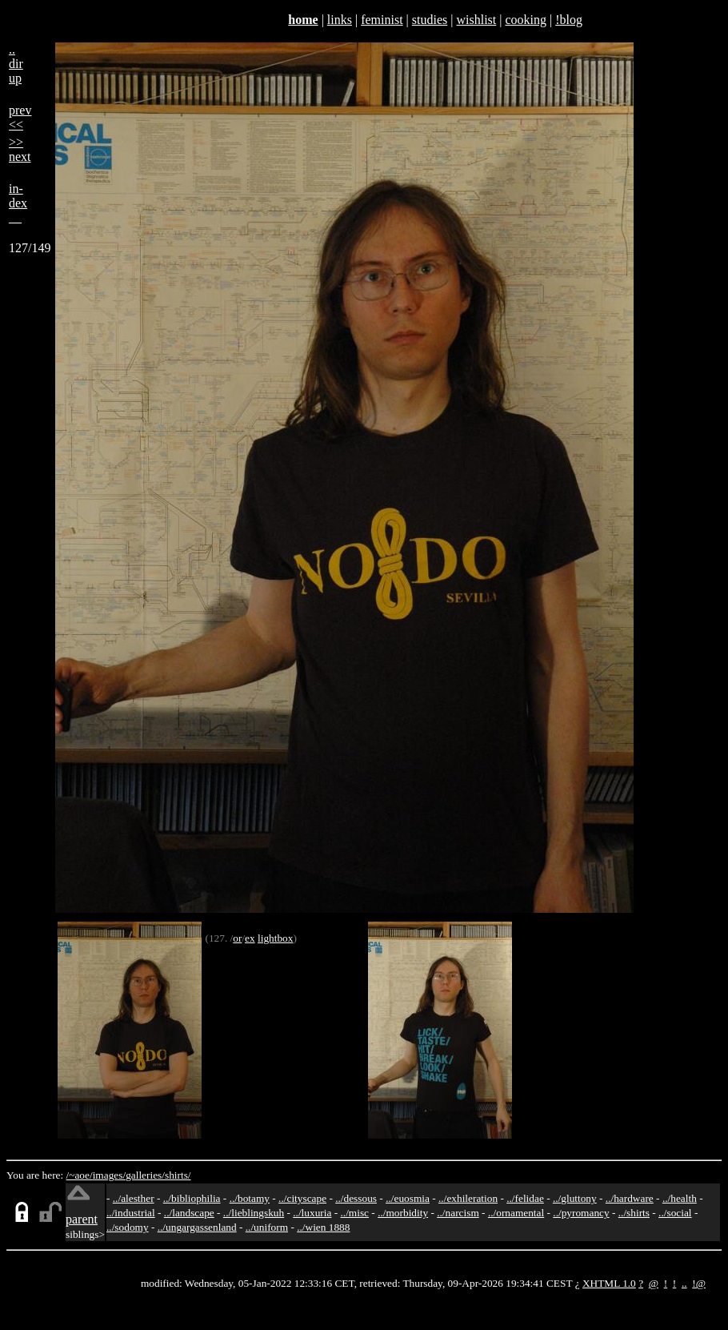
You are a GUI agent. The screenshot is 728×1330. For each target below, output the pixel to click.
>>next (20, 149)
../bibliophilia (192, 1198)
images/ (109, 1175)
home (303, 19)
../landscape (189, 1213)
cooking (525, 19)
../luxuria (312, 1213)
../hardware (630, 1198)
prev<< (20, 117)
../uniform (267, 1227)
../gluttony (575, 1198)
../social (674, 1213)
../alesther (133, 1198)
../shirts (634, 1213)
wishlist (476, 19)
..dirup (16, 63)
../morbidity (403, 1213)
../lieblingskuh (253, 1213)
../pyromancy (581, 1213)
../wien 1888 (323, 1227)
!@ (699, 1283)
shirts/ (178, 1175)
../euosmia (408, 1198)
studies (429, 19)
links (339, 19)
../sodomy (127, 1227)
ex (250, 938)
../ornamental (516, 1213)
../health (679, 1198)
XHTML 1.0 (609, 1283)
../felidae (525, 1198)
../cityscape (302, 1198)
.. (684, 1283)
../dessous (356, 1198)
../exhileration (468, 1198)
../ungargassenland (197, 1227)
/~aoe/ (79, 1175)
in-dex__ (18, 203)
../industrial (130, 1213)
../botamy (250, 1198)
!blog (568, 19)
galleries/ (145, 1175)
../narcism (458, 1213)
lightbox (275, 938)
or (237, 938)
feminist (381, 19)
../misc (354, 1213)
